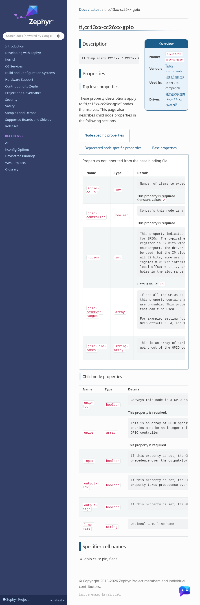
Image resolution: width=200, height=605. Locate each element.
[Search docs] (33, 36)
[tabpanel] (134, 262)
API (7, 143)
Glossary (11, 169)
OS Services (14, 66)
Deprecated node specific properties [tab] (112, 148)
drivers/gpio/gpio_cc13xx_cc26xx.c (175, 99)
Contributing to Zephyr (22, 86)
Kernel (10, 59)
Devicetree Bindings (20, 156)
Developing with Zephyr (23, 53)
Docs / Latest (90, 9)
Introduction (14, 46)
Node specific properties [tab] (104, 135)
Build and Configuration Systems (30, 73)
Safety (10, 106)
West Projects (15, 163)
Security (11, 99)
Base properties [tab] (164, 148)
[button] (58, 36)
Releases (11, 126)
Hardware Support (19, 79)
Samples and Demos (20, 113)
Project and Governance (23, 93)
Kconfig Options (17, 149)
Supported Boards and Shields (28, 119)
